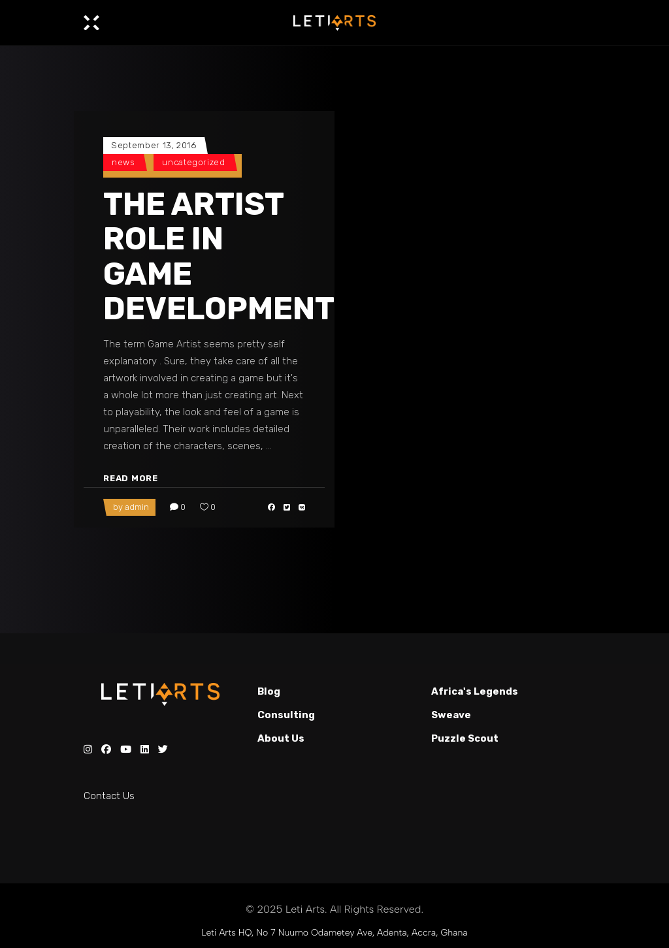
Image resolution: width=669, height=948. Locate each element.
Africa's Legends (474, 691)
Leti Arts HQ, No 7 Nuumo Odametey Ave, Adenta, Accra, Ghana (334, 932)
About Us (280, 738)
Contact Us (109, 796)
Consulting (286, 715)
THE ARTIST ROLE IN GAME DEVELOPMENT (218, 256)
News (123, 162)
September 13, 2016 (154, 145)
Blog (268, 691)
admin (137, 507)
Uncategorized (193, 162)
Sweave (451, 715)
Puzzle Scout (464, 738)
